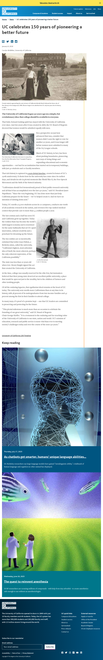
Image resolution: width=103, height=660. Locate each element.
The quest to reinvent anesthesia (26, 581)
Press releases (66, 629)
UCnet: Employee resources (90, 629)
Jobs (94, 9)
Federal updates (78, 9)
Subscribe (50, 647)
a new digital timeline (36, 174)
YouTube (77, 653)
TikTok (74, 653)
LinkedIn (81, 653)
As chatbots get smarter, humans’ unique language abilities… (45, 457)
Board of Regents (87, 626)
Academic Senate (87, 623)
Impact (69, 13)
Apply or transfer (87, 616)
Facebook (62, 653)
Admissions (88, 9)
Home (4, 19)
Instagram (70, 653)
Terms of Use (16, 653)
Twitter (66, 653)
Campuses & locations (40, 13)
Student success (57, 13)
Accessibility (6, 653)
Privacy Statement (27, 653)
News (99, 9)
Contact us (65, 632)
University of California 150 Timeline (16, 336)
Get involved (90, 13)
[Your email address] (22, 646)
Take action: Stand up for (49, 3)
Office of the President (89, 620)
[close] (100, 3)
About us (79, 13)
